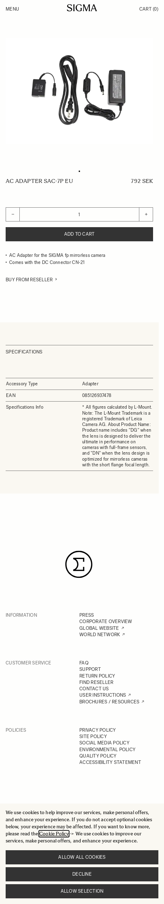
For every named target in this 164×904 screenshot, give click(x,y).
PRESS (86, 615)
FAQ (84, 663)
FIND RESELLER (96, 682)
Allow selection (82, 891)
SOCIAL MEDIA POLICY (104, 742)
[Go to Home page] (82, 7)
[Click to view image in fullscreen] (79, 91)
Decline (82, 874)
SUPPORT (90, 669)
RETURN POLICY (97, 676)
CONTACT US (94, 688)
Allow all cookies (81, 857)
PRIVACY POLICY (97, 730)
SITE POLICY (93, 736)
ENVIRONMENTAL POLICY (107, 749)
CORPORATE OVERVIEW (105, 621)
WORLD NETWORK (99, 634)
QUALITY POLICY (98, 756)
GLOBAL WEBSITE (99, 628)
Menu (12, 9)
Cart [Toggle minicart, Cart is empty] (148, 9)
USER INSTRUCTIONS (102, 695)
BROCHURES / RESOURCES (109, 701)
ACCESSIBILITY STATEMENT (110, 762)
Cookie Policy (54, 834)
